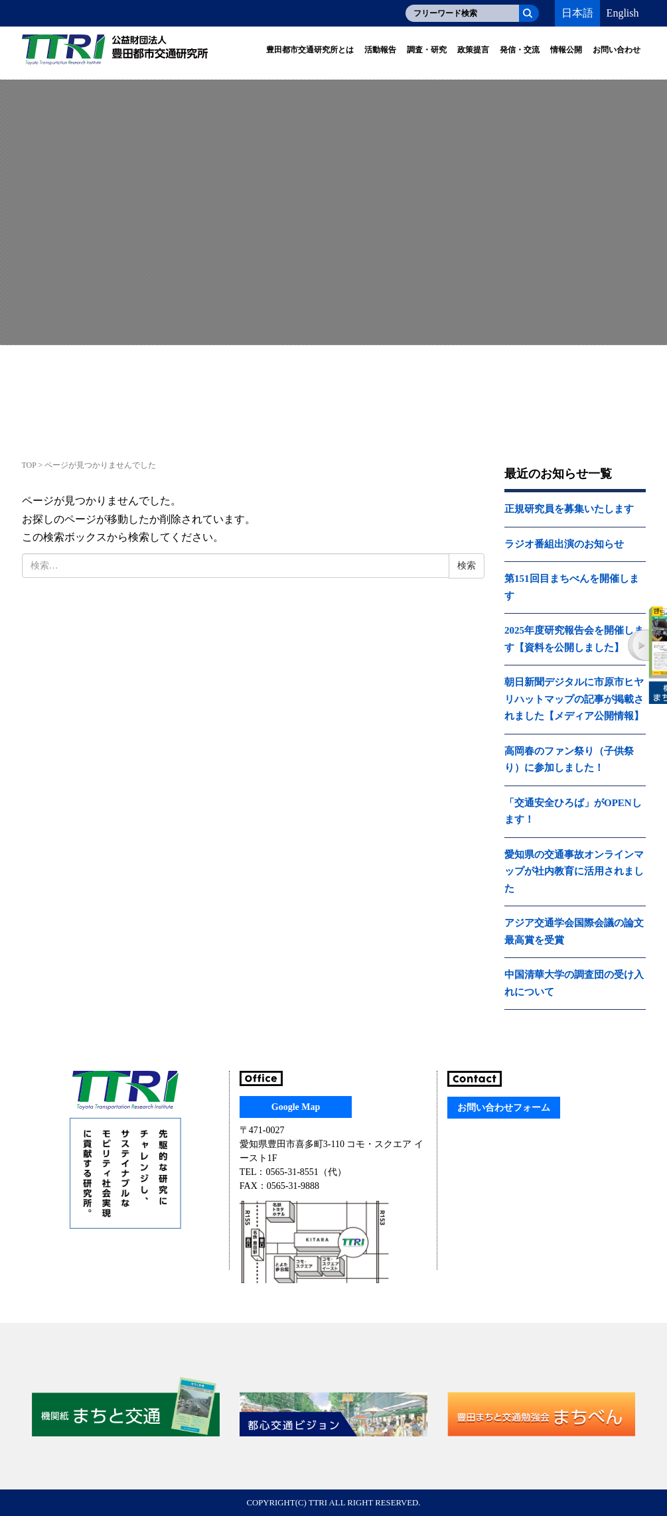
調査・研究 (427, 49)
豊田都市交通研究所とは (310, 49)
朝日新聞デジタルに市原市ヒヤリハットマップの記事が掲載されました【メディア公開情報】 (574, 699)
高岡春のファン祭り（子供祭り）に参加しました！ (569, 760)
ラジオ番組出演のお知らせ (564, 544)
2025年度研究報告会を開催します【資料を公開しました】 (574, 639)
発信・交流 (520, 49)
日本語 (577, 13)
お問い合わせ (616, 49)
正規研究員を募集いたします (569, 509)
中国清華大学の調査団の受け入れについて (574, 983)
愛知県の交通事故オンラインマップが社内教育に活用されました (574, 871)
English (623, 13)
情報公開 (566, 49)
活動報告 (380, 49)
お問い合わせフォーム (503, 1108)
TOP (29, 465)
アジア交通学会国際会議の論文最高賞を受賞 (574, 931)
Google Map (296, 1107)
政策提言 (473, 49)
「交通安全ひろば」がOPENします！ (573, 811)
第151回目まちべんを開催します (571, 587)
